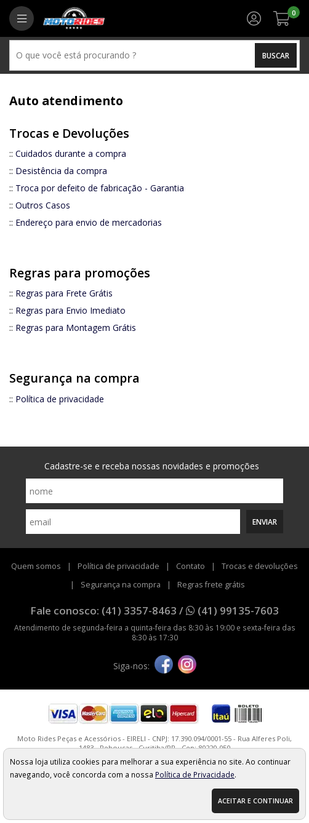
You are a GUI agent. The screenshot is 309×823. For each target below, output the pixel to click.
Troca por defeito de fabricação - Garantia (99, 188)
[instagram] (187, 665)
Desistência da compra (61, 171)
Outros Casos (42, 205)
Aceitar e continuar (255, 801)
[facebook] (163, 665)
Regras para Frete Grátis (64, 293)
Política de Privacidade (195, 774)
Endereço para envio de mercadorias (88, 222)
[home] (74, 18)
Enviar (264, 522)
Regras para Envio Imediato (70, 310)
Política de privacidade (59, 399)
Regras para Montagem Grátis (75, 327)
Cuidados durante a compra (70, 153)
